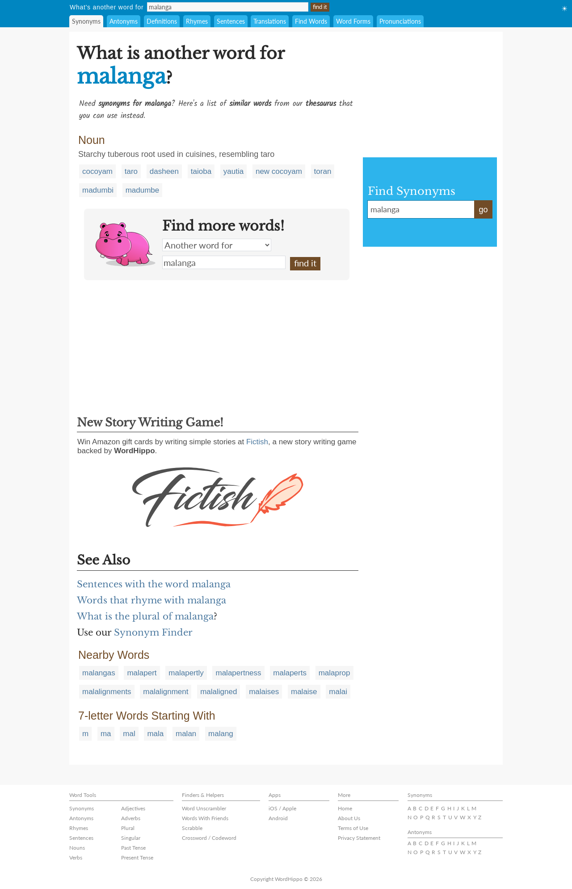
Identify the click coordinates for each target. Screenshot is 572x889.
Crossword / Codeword (209, 837)
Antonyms (123, 21)
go (483, 209)
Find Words (311, 21)
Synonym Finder (153, 632)
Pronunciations (400, 21)
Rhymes (197, 21)
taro (131, 171)
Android (278, 818)
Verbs (75, 857)
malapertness (238, 673)
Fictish (257, 442)
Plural (128, 828)
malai (338, 691)
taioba (201, 171)
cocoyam (97, 171)
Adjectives (133, 808)
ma (106, 733)
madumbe (143, 190)
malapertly (185, 673)
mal (129, 733)
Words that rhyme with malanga (151, 600)
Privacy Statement (359, 837)
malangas (98, 673)
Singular (130, 837)
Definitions (162, 21)
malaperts (290, 673)
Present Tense (137, 857)
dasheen (164, 171)
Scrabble (192, 828)
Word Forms (353, 21)
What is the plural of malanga (145, 616)
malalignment (165, 691)
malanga (224, 262)
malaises (264, 691)
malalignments (106, 691)
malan (186, 733)
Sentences (231, 21)
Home (345, 808)
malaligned (218, 691)
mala (155, 733)
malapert (141, 673)
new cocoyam (279, 171)
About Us (349, 818)
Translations (269, 21)
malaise (304, 691)
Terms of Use (353, 828)
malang (220, 733)
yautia (233, 171)
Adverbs (130, 818)
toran (323, 171)
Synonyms (86, 21)
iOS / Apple (282, 808)
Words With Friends (205, 818)
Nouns (77, 847)
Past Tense (133, 847)
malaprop (334, 673)
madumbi (98, 190)
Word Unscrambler (204, 808)
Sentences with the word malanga (154, 584)
